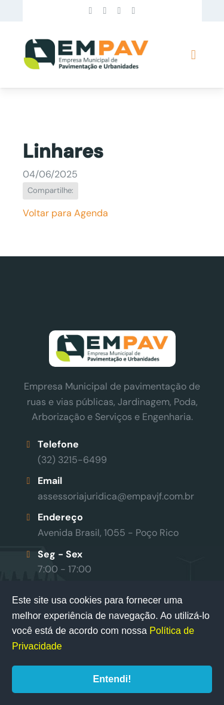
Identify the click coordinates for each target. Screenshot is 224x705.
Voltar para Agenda (65, 213)
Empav (86, 54)
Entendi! (112, 679)
